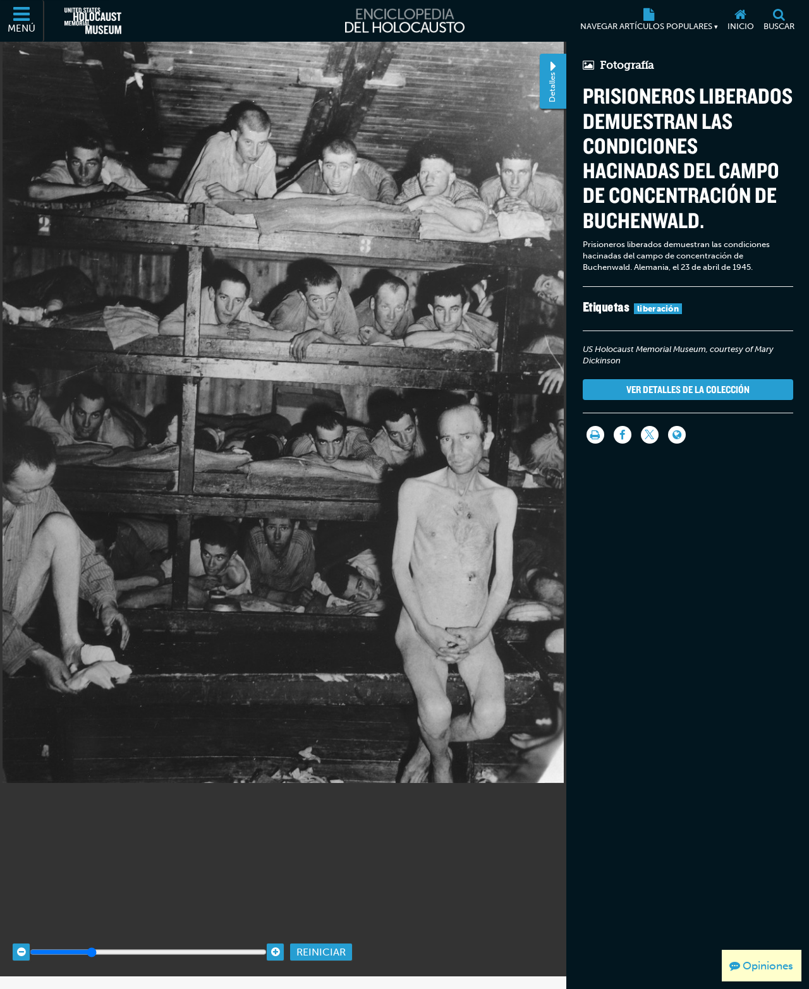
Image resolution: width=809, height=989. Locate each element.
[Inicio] (740, 21)
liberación (658, 308)
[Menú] (22, 21)
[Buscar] (778, 21)
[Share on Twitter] (650, 435)
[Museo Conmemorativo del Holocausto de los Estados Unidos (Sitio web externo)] (92, 21)
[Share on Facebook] (622, 435)
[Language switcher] (677, 435)
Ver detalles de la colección (688, 389)
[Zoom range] (148, 940)
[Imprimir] (595, 435)
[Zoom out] (21, 940)
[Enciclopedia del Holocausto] (405, 21)
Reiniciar (321, 940)
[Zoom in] (275, 940)
